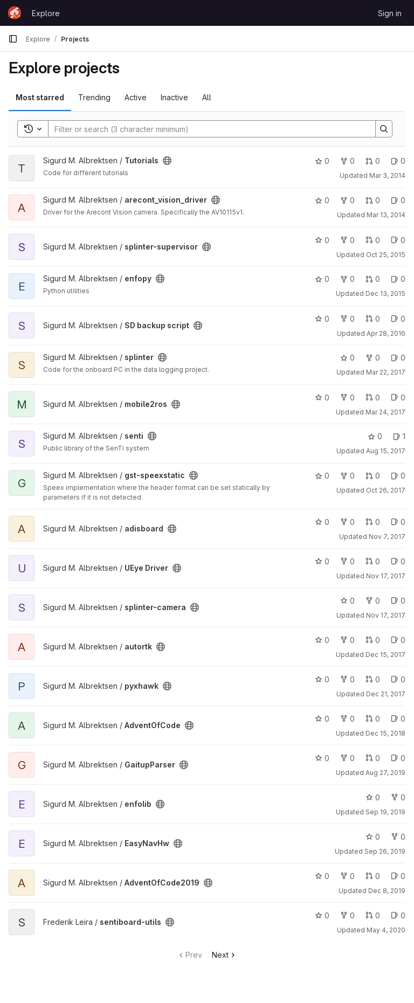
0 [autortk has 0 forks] (347, 640)
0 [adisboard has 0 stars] (322, 522)
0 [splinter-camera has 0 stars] (347, 600)
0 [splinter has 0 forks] (372, 357)
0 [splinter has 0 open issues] (398, 357)
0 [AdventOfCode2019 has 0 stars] (322, 876)
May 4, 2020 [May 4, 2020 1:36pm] (386, 930)
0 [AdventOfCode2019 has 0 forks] (347, 876)
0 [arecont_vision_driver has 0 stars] (322, 200)
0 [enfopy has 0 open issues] (398, 278)
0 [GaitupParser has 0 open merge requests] (372, 758)
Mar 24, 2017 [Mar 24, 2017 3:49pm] (385, 412)
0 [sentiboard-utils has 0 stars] (322, 915)
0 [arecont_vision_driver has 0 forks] (347, 200)
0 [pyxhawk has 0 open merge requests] (372, 679)
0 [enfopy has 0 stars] (322, 278)
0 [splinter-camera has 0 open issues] (398, 600)
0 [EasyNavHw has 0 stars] (372, 836)
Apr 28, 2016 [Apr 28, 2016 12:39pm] (386, 333)
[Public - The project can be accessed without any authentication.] (167, 160)
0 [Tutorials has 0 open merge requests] (372, 160)
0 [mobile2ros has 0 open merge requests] (372, 397)
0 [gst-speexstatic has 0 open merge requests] (372, 475)
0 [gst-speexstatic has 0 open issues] (398, 475)
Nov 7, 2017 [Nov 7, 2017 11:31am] (387, 536)
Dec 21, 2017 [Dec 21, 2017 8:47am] (385, 694)
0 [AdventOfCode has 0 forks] (347, 718)
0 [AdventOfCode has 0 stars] (322, 718)
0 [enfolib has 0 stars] (372, 797)
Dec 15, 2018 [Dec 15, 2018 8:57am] (385, 733)
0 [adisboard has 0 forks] (347, 522)
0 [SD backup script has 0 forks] (347, 318)
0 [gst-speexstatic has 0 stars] (322, 475)
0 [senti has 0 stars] (375, 436)
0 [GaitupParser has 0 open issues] (398, 758)
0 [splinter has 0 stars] (347, 357)
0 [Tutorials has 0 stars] (322, 160)
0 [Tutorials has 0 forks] (347, 160)
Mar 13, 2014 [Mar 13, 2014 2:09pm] (386, 215)
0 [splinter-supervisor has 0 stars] (322, 240)
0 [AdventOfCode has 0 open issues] (398, 718)
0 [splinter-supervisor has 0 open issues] (398, 240)
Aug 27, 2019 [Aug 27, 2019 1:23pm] (385, 773)
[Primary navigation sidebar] (13, 38)
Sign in (390, 13)
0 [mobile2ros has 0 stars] (322, 397)
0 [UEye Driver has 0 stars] (322, 561)
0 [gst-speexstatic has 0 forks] (347, 475)
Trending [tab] (94, 97)
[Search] (206, 128)
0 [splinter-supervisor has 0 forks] (347, 240)
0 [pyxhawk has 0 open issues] (398, 679)
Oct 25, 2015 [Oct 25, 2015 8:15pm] (385, 255)
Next (224, 954)
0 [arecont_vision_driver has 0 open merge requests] (372, 200)
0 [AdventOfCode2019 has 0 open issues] (398, 876)
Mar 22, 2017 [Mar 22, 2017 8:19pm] (385, 372)
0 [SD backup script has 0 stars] (322, 318)
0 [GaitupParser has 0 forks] (347, 758)
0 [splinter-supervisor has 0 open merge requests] (372, 240)
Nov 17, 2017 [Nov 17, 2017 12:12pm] (385, 576)
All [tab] (206, 97)
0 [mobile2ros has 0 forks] (347, 397)
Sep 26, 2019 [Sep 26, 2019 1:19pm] (384, 851)
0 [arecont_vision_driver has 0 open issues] (398, 200)
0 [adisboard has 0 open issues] (398, 522)
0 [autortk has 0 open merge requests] (372, 640)
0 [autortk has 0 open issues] (398, 640)
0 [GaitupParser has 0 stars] (322, 758)
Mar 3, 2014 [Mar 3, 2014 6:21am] (387, 175)
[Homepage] (14, 13)
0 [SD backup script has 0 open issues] (398, 318)
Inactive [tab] (174, 97)
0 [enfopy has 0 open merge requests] (372, 278)
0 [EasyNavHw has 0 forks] (398, 836)
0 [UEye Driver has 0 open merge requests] (372, 561)
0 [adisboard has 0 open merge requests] (372, 522)
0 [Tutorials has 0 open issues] (398, 160)
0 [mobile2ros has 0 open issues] (398, 397)
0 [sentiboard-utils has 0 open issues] (398, 915)
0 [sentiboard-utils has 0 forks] (347, 915)
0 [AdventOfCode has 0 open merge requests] (372, 718)
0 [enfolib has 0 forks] (398, 797)
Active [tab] (136, 97)
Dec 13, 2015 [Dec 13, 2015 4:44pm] (385, 293)
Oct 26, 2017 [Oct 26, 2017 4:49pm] (385, 490)
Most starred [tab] (40, 97)
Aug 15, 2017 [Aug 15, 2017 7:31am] (385, 451)
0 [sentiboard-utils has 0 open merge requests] (372, 915)
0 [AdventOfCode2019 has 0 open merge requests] (372, 876)
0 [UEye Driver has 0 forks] (347, 561)
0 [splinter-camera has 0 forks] (372, 600)
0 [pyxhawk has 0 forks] (347, 679)
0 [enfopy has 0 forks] (347, 278)
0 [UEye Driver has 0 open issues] (398, 561)
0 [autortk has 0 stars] (322, 640)
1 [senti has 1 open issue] (399, 436)
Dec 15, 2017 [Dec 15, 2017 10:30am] (385, 655)
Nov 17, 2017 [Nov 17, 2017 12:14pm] (385, 615)
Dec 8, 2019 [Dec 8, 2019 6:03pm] (386, 891)
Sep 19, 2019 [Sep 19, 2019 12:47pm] (385, 812)
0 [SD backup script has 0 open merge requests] (372, 318)
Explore (46, 13)
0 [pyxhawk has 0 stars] (322, 679)
